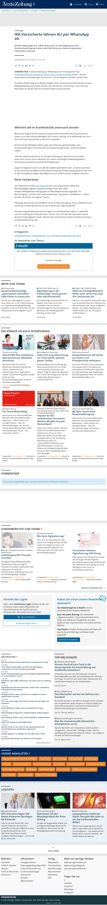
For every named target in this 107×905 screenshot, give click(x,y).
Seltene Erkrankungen (46, 775)
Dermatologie (75, 759)
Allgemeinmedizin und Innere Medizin (19, 759)
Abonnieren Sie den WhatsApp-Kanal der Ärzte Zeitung (51, 817)
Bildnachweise (27, 881)
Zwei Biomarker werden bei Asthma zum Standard (21, 739)
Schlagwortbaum (28, 862)
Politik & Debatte (8, 865)
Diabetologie (91, 759)
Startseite (5, 862)
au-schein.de (42, 186)
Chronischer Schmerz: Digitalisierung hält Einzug (87, 552)
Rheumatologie (25, 775)
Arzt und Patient (53, 236)
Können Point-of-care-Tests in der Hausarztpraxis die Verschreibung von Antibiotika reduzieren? (22, 728)
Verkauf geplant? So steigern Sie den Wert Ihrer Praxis (23, 734)
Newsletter (53, 875)
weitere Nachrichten (44, 743)
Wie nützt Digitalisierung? (51, 536)
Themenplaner (54, 865)
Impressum (26, 875)
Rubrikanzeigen (55, 869)
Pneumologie (63, 769)
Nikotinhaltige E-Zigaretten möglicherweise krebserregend (25, 713)
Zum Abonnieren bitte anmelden (53, 266)
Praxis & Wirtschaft (9, 872)
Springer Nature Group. (51, 900)
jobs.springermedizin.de (75, 869)
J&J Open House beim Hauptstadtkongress (83, 413)
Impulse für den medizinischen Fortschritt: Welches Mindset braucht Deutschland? (51, 420)
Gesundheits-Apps (22, 236)
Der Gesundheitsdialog (14, 411)
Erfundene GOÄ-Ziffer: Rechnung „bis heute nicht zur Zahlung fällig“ (26, 682)
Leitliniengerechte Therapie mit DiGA (16, 557)
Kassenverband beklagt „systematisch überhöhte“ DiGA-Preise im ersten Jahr (15, 294)
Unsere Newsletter (14, 753)
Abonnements (54, 872)
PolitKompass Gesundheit (84, 769)
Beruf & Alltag (60, 759)
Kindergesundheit (76, 764)
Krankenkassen (39, 236)
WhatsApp (68, 889)
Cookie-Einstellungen (30, 872)
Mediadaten (53, 862)
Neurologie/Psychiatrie (13, 769)
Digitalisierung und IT (71, 236)
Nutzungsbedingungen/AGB (33, 865)
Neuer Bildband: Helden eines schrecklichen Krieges (22, 708)
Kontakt (24, 878)
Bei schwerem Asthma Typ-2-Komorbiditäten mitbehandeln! (25, 718)
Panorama (6, 875)
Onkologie (31, 769)
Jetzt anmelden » (26, 617)
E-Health (6, 764)
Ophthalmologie (46, 769)
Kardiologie (59, 764)
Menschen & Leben (95, 764)
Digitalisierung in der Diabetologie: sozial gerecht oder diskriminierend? (52, 294)
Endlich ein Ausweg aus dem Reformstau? (16, 722)
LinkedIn (68, 883)
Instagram (68, 892)
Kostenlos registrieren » (26, 623)
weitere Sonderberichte (93, 588)
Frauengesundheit (22, 764)
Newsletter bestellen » (68, 640)
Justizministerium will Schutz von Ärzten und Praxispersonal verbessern (87, 358)
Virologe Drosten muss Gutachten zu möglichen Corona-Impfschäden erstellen (24, 696)
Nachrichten (8, 657)
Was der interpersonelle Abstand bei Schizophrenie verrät (24, 662)
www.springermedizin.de (75, 862)
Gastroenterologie (42, 764)
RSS (49, 878)
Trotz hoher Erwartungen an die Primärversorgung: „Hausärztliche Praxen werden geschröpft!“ (22, 668)
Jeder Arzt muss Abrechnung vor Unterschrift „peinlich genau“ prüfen (52, 358)
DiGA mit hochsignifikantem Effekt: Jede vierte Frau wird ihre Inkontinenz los (88, 294)
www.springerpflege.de (74, 865)
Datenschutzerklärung (31, 869)
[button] (99, 4)
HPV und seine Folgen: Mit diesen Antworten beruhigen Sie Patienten (25, 702)
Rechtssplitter (9, 775)
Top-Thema (45, 759)
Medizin (4, 869)
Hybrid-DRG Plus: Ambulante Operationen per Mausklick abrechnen (17, 358)
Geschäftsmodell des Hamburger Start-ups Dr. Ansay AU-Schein (42, 74)
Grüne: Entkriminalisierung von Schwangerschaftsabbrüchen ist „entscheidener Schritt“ (25, 675)
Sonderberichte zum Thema (20, 529)
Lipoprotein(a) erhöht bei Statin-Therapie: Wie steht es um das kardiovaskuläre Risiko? (88, 818)
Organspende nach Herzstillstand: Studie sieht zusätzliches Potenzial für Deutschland (25, 689)
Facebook (68, 886)
